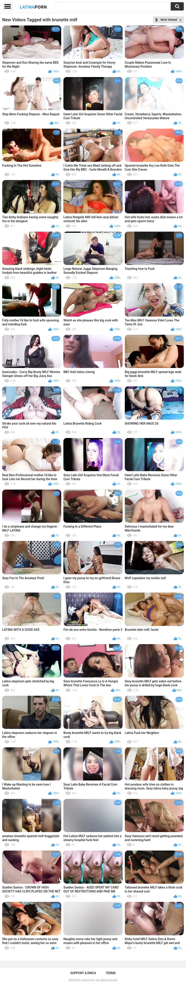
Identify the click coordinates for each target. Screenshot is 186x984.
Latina (33, 7)
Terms (111, 973)
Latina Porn (88, 980)
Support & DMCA (83, 973)
